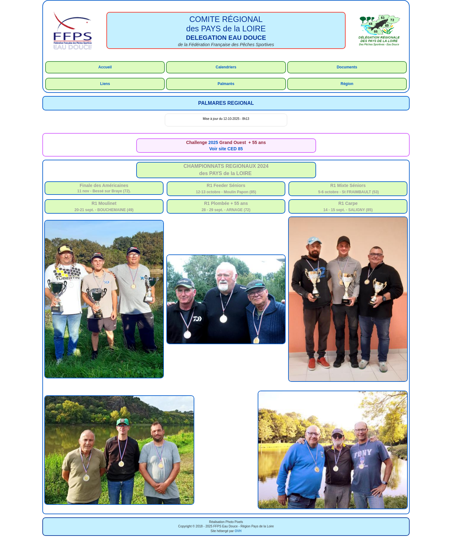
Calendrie (224, 67)
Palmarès (226, 84)
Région (347, 84)
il (111, 67)
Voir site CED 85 (226, 148)
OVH (238, 531)
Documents (347, 67)
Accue (104, 67)
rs (234, 67)
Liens (105, 84)
